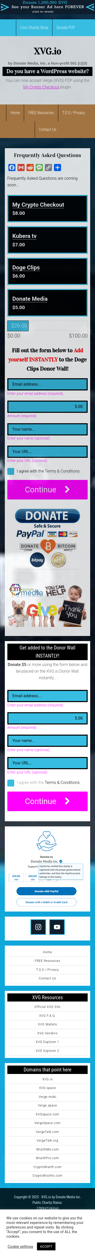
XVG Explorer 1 (47, 1042)
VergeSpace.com (47, 1123)
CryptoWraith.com (47, 1167)
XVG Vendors (47, 1033)
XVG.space (47, 1088)
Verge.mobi (47, 1097)
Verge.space (47, 1105)
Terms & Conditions (62, 471)
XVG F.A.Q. (47, 1016)
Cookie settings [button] (20, 1246)
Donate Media (30, 298)
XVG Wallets (47, 1024)
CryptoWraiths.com (47, 1175)
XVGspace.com (47, 1114)
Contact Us (47, 978)
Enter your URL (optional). (27, 461)
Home (47, 952)
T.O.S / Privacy (47, 970)
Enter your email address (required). (35, 394)
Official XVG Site (47, 1007)
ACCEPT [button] (46, 1246)
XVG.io (47, 51)
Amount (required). (22, 416)
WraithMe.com (47, 1149)
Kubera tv (24, 236)
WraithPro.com (47, 1158)
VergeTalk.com (47, 1132)
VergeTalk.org (47, 1140)
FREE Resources (47, 961)
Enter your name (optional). (28, 438)
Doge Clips (26, 267)
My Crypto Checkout (38, 204)
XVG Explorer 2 (47, 1051)
